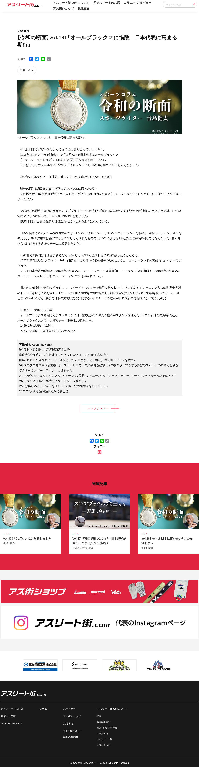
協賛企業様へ (103, 721)
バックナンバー (97, 408)
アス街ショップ (63, 8)
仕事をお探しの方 (71, 731)
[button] (194, 5)
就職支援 (83, 8)
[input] (180, 5)
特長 (99, 716)
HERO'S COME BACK (11, 723)
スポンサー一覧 (104, 739)
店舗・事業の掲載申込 (107, 727)
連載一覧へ (26, 70)
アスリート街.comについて (112, 708)
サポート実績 (8, 716)
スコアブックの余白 (82, 547)
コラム (43, 708)
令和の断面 (9, 543)
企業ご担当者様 (70, 736)
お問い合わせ (103, 745)
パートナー (69, 708)
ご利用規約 (102, 733)
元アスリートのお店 (12, 708)
